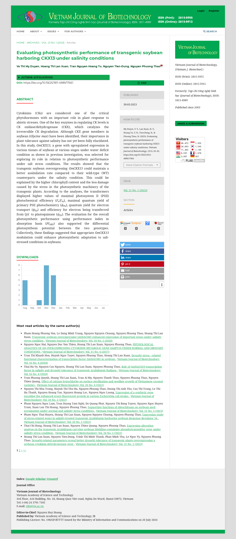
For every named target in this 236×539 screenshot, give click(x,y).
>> (24, 450)
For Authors (74, 31)
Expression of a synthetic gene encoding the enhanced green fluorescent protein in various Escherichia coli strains (88, 394)
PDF (143, 82)
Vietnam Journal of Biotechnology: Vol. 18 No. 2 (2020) (79, 340)
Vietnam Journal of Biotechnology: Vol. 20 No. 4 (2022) (70, 385)
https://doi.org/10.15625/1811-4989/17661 (48, 82)
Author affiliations (37, 77)
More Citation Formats (139, 164)
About (35, 31)
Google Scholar (35, 479)
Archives (33, 42)
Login (200, 10)
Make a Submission (191, 123)
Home (21, 31)
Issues (52, 31)
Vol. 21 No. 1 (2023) (53, 42)
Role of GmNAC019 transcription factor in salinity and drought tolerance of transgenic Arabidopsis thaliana (93, 368)
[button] (142, 244)
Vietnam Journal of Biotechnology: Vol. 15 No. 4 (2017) (75, 351)
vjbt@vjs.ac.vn (35, 506)
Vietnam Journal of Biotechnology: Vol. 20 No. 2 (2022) (57, 422)
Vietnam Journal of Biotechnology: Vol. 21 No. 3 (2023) (129, 411)
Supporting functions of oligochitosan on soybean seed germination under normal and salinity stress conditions (89, 409)
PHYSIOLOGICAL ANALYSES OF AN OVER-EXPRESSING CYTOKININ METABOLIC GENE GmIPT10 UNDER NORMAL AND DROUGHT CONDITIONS (93, 348)
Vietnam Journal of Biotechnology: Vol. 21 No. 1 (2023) (109, 444)
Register (214, 10)
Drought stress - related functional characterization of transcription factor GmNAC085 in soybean (92, 357)
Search (210, 31)
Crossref (52, 479)
